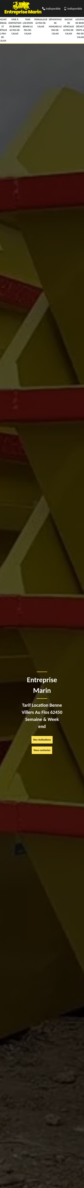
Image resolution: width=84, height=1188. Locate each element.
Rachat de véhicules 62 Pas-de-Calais (68, 26)
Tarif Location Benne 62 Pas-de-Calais (28, 26)
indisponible (53, 8)
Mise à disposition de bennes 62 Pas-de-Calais (14, 26)
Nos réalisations (42, 739)
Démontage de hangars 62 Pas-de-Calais (55, 26)
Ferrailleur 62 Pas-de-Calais (40, 23)
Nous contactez (42, 750)
